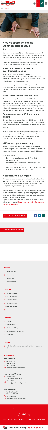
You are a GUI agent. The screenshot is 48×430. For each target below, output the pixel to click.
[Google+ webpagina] (28, 414)
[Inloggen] (34, 3)
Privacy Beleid (31, 419)
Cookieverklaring (40, 419)
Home (4, 419)
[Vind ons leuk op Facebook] (19, 414)
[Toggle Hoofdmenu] (46, 3)
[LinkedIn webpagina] (24, 414)
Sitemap (10, 419)
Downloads (22, 419)
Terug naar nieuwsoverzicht (14, 215)
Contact (16, 419)
